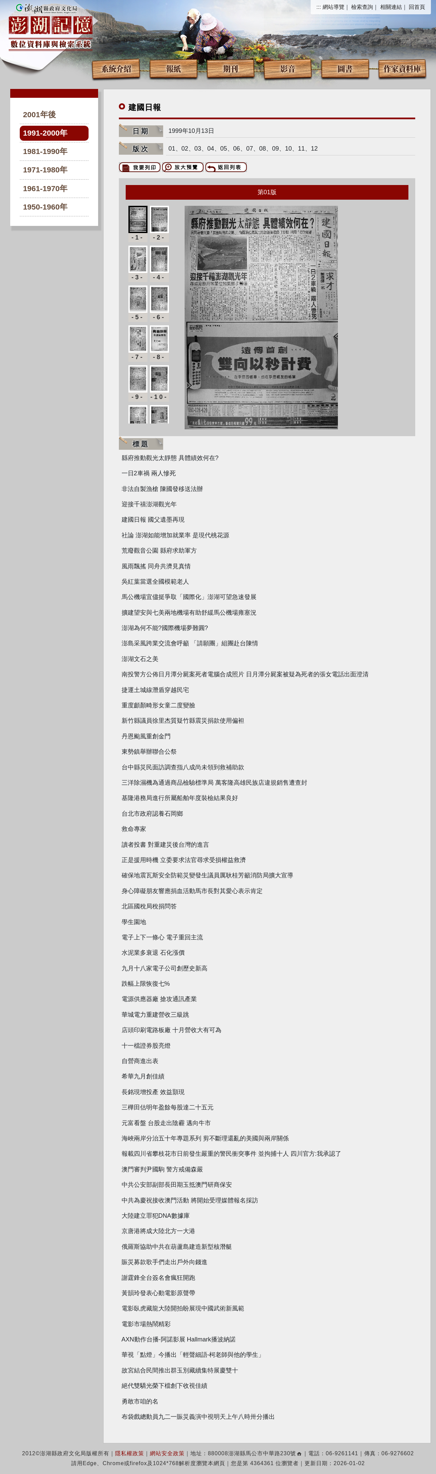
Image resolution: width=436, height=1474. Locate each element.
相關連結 (391, 7)
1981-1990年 (45, 151)
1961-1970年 (45, 188)
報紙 (173, 68)
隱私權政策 (129, 1453)
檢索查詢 (362, 7)
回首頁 (417, 7)
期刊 (230, 68)
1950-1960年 (45, 207)
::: (318, 7)
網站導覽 (333, 7)
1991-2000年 (45, 133)
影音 (287, 68)
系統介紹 (116, 68)
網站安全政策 (167, 1453)
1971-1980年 (45, 170)
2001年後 (39, 114)
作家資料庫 (402, 68)
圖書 (345, 68)
